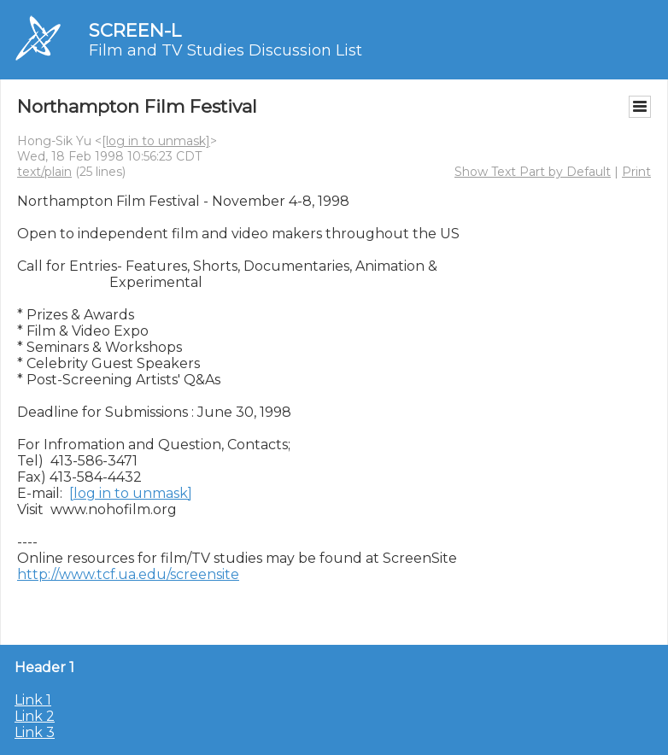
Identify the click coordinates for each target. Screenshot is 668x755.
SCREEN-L (135, 30)
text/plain (44, 171)
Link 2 (35, 716)
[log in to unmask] (156, 141)
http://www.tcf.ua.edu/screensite (128, 574)
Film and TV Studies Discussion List (225, 50)
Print (636, 171)
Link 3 (35, 732)
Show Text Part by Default (532, 171)
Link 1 (33, 700)
